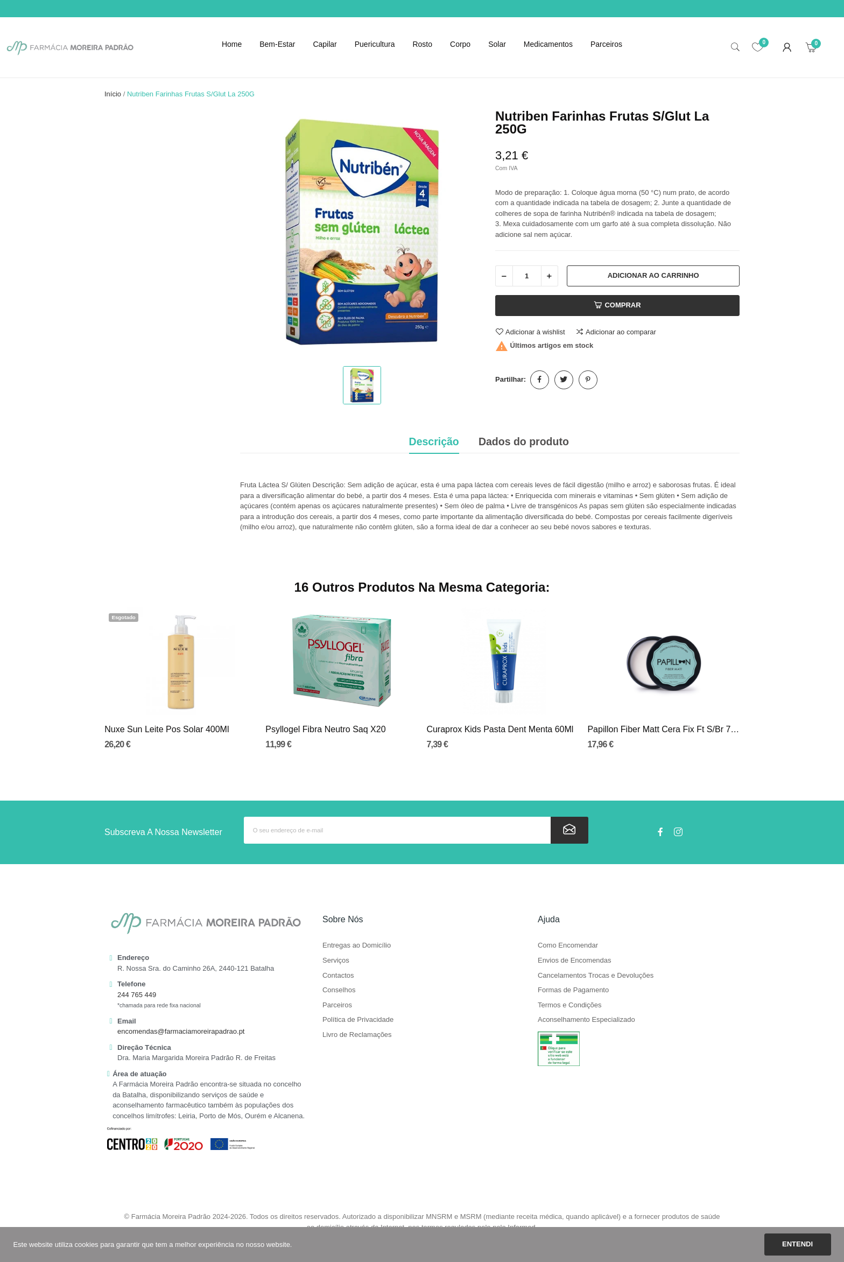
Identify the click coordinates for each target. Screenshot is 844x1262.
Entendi (797, 1244)
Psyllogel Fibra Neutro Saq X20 (325, 729)
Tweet (563, 379)
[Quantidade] (527, 275)
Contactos (338, 975)
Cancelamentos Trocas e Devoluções (595, 975)
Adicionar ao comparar (615, 331)
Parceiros (337, 1005)
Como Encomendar (568, 945)
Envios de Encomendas (574, 960)
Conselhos (338, 990)
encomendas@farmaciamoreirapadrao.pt (180, 1031)
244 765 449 (136, 995)
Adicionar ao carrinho (653, 275)
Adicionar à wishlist (530, 331)
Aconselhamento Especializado (586, 1019)
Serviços (335, 960)
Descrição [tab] (434, 441)
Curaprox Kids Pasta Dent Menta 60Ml (499, 729)
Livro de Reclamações (357, 1035)
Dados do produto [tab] (524, 441)
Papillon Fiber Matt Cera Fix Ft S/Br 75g (663, 729)
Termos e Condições (570, 1005)
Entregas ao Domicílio (356, 945)
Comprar (617, 305)
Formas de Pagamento (573, 990)
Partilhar (539, 379)
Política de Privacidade (357, 1019)
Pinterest (588, 379)
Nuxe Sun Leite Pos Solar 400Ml (166, 729)
